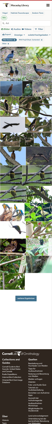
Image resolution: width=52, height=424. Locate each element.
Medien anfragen (35, 379)
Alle (4, 18)
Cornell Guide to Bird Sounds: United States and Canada (11, 369)
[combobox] (28, 23)
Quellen (32, 359)
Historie (5, 420)
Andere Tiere (37, 13)
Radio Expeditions (9, 374)
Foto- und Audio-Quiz (37, 385)
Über (5, 416)
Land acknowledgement (38, 416)
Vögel (5, 13)
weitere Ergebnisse (26, 298)
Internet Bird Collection (11, 377)
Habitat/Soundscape (20, 13)
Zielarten (31, 382)
